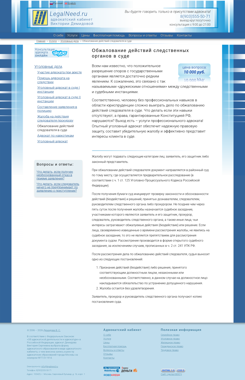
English (72, 3)
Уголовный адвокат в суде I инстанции (58, 89)
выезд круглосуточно (195, 20)
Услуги (72, 35)
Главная (40, 41)
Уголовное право (170, 338)
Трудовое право (170, 350)
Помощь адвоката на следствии (53, 80)
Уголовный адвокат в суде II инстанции (59, 99)
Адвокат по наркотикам (55, 135)
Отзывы (167, 35)
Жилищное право (170, 342)
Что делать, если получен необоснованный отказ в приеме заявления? (55, 175)
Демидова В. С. (51, 330)
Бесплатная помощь (109, 35)
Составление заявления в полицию (57, 109)
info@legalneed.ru (49, 366)
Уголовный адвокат (52, 141)
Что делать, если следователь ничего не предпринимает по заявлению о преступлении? (58, 187)
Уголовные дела (69, 41)
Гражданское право (172, 346)
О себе (58, 35)
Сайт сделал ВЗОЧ (171, 374)
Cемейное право (170, 334)
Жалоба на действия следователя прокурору (55, 118)
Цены (85, 35)
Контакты (184, 35)
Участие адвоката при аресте (59, 72)
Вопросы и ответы (143, 35)
